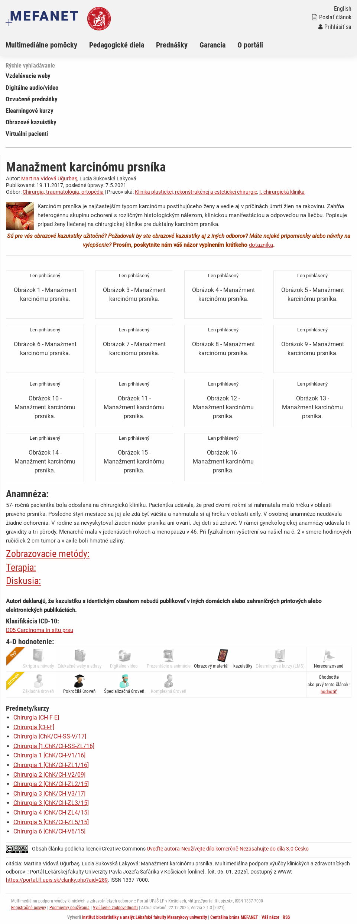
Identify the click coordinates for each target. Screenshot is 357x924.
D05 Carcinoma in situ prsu (39, 630)
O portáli (250, 44)
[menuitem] (47, 45)
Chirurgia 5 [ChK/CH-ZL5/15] (51, 822)
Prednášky (172, 44)
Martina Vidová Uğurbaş (49, 178)
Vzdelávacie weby (28, 75)
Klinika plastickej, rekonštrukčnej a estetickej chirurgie (196, 192)
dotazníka (261, 245)
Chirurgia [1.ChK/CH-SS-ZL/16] (53, 746)
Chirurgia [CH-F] (33, 727)
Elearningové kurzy (29, 110)
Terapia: (21, 567)
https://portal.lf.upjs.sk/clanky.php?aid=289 (57, 880)
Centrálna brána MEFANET (234, 917)
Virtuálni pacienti (27, 133)
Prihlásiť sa (334, 26)
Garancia (212, 44)
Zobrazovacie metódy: (48, 553)
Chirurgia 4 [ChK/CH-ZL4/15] (51, 812)
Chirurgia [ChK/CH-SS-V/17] (49, 736)
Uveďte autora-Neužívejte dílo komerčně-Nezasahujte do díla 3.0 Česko (228, 849)
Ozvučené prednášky (32, 99)
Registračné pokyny (28, 907)
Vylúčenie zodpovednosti (115, 907)
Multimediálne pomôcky (41, 44)
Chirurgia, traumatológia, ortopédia (63, 192)
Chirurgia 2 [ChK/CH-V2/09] (49, 774)
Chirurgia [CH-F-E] (36, 717)
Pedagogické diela (116, 44)
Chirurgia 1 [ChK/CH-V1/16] (49, 755)
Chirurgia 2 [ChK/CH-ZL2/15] (51, 783)
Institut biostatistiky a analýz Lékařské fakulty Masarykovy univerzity (144, 917)
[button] (329, 691)
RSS (286, 917)
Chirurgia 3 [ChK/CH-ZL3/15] (51, 802)
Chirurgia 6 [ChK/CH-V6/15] (49, 831)
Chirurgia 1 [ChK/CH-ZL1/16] (51, 765)
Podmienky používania (69, 907)
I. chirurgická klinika (282, 192)
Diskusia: (23, 580)
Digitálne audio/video (32, 87)
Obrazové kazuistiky (31, 122)
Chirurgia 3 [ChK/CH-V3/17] (49, 793)
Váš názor (270, 917)
